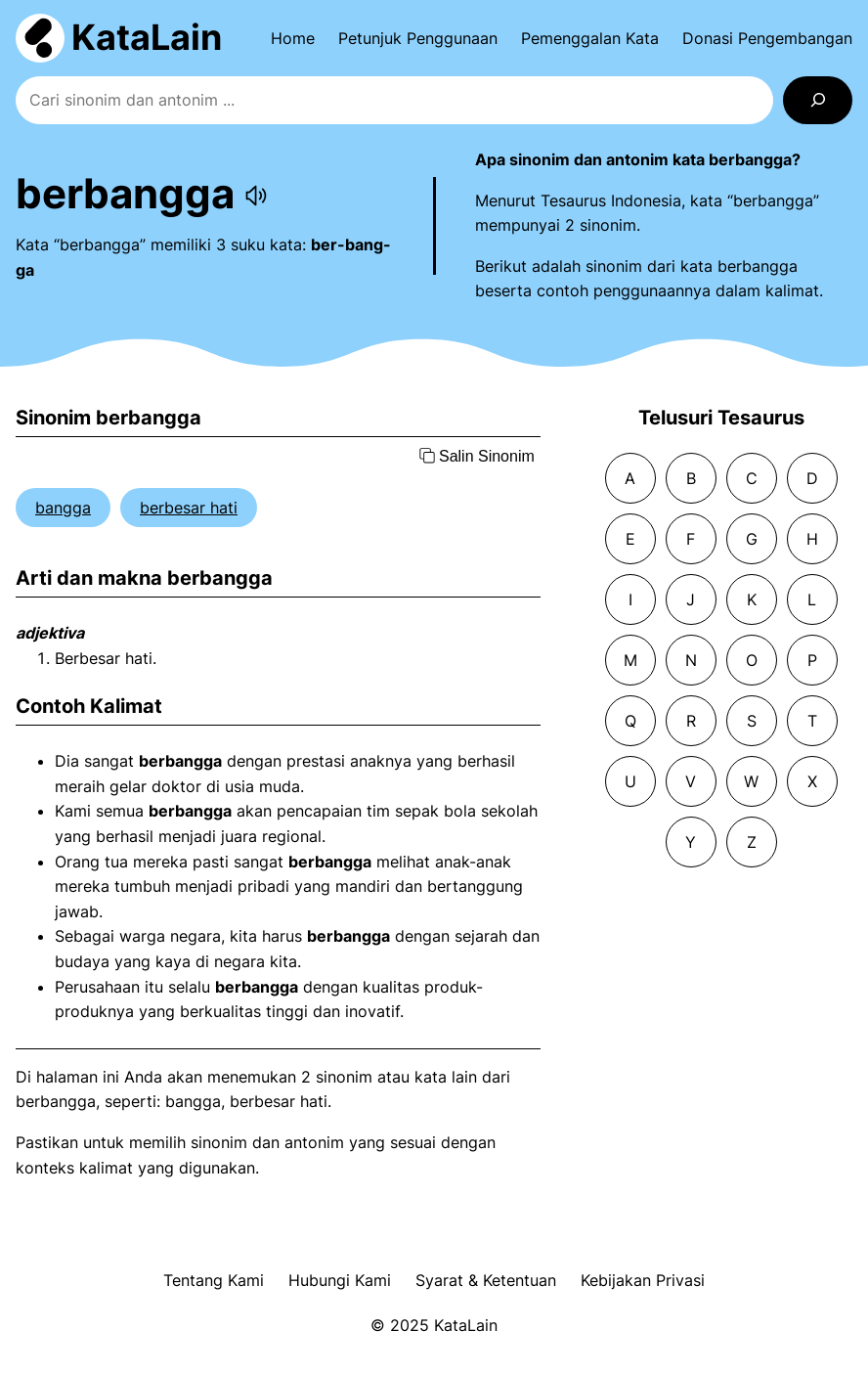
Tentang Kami (213, 1280)
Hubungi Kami (339, 1280)
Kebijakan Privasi (643, 1280)
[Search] (817, 100)
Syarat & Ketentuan (485, 1280)
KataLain (146, 37)
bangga (63, 507)
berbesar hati (189, 507)
